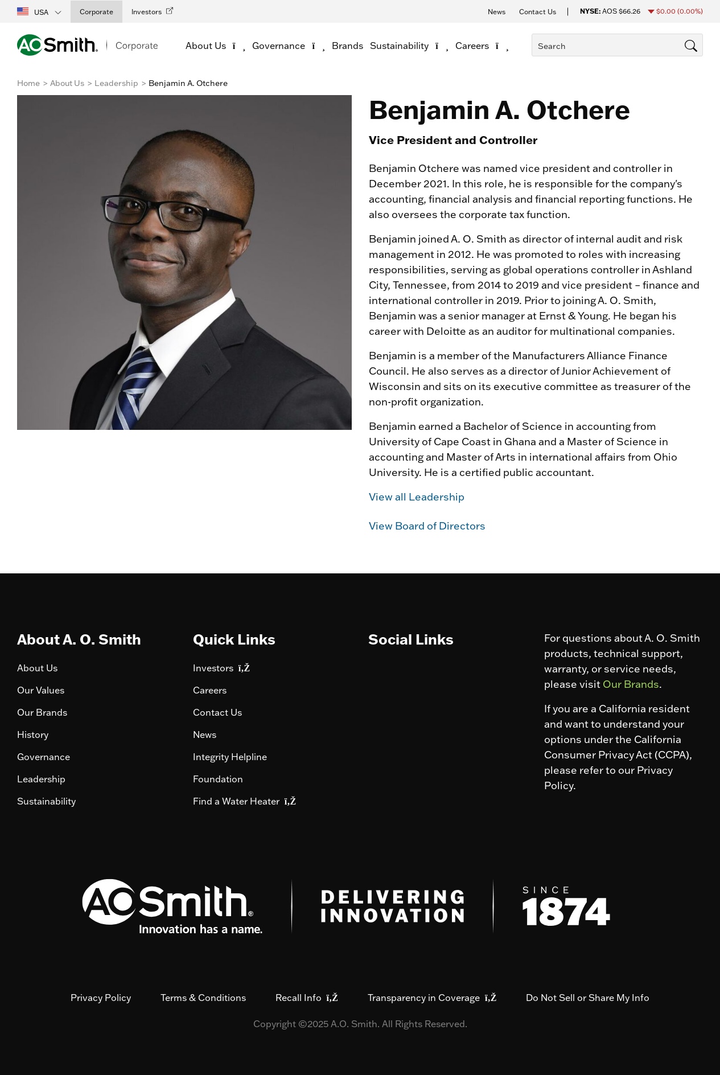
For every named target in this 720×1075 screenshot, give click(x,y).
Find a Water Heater (244, 801)
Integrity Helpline (230, 756)
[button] (40, 11)
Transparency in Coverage (432, 997)
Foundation (218, 779)
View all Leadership (416, 496)
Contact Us (217, 712)
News (204, 734)
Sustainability (46, 801)
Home (28, 83)
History (32, 734)
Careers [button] (482, 45)
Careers (210, 690)
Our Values (40, 690)
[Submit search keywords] (535, 66)
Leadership (116, 83)
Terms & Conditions (203, 997)
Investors (221, 668)
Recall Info (306, 997)
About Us (67, 83)
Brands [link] (347, 45)
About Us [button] (216, 45)
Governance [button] (288, 45)
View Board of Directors (427, 525)
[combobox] (617, 45)
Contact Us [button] (537, 11)
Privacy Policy (101, 997)
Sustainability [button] (409, 45)
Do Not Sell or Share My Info (587, 997)
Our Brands (42, 712)
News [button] (496, 11)
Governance (43, 756)
